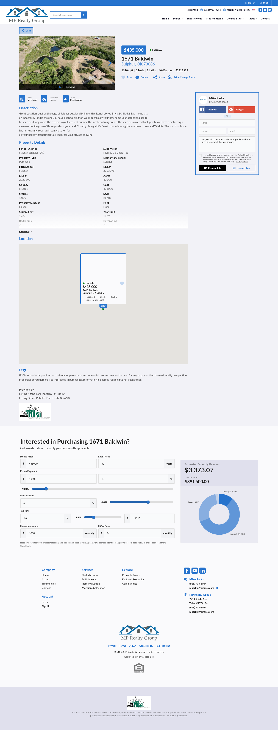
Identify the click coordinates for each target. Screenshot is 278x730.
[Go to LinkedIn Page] (270, 10)
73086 (149, 64)
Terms (238, 161)
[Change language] (253, 9)
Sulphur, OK (132, 64)
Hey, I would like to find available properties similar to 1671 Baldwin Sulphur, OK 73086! (227, 144)
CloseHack (148, 656)
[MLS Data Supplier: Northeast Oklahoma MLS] (139, 702)
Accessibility (146, 645)
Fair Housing (163, 645)
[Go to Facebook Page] (260, 10)
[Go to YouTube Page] (265, 10)
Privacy (245, 161)
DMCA (132, 645)
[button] (84, 15)
